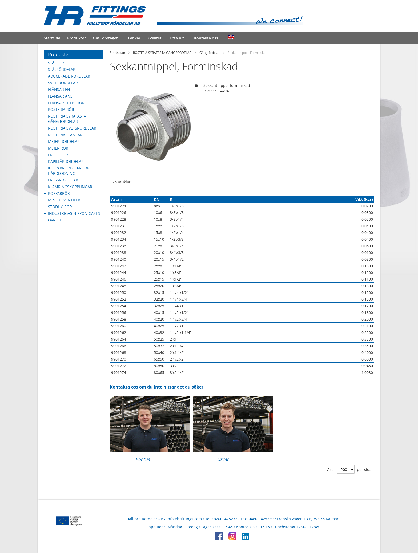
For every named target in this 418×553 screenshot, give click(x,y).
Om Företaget (105, 38)
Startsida (52, 38)
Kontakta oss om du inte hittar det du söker (156, 387)
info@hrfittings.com (184, 518)
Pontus (142, 459)
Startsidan (117, 52)
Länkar (134, 38)
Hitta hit (176, 38)
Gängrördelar (209, 52)
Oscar (223, 459)
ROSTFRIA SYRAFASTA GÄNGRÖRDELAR (162, 52)
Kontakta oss (206, 38)
